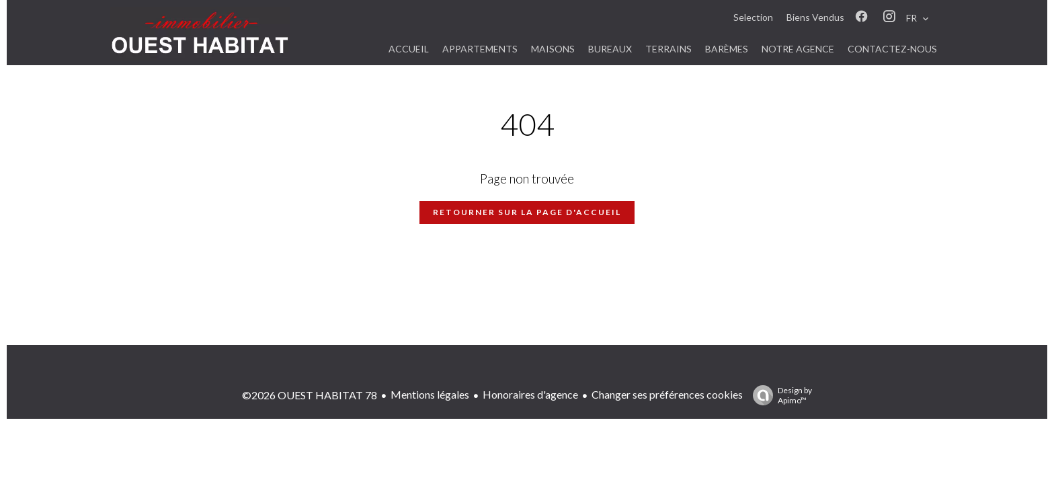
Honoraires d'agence (530, 394)
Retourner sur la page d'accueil (527, 212)
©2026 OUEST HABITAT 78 (309, 395)
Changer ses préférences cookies (667, 394)
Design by (779, 395)
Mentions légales (430, 394)
